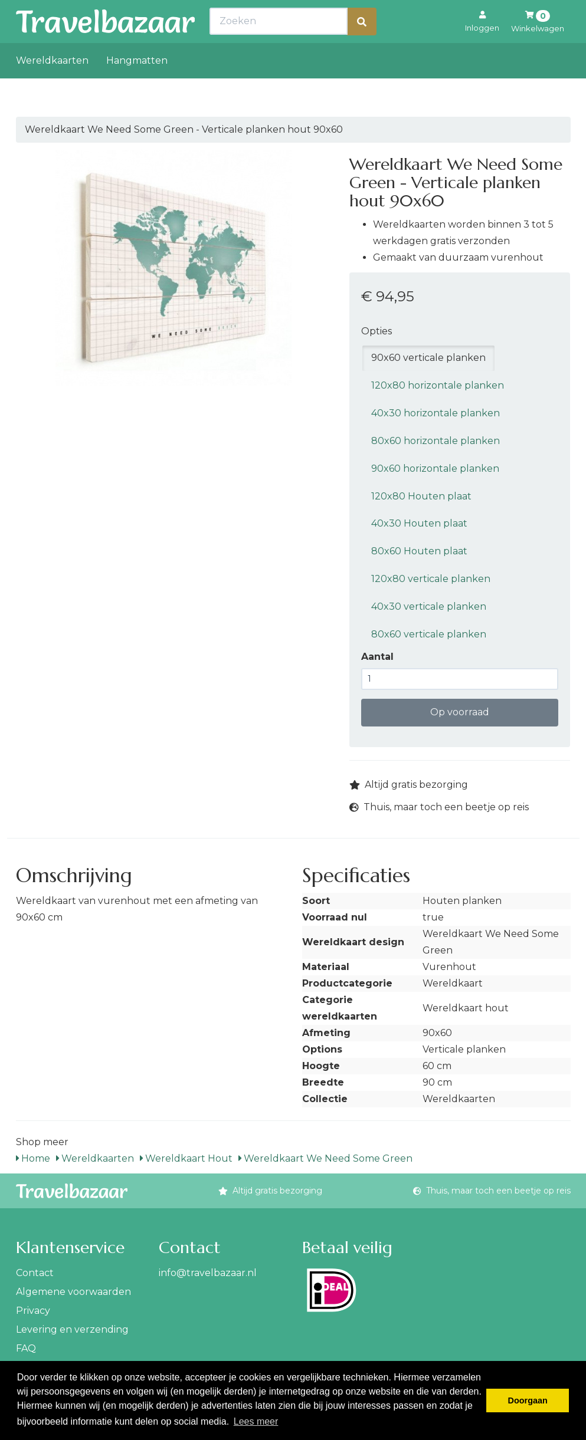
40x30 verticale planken (428, 606)
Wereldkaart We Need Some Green (325, 1158)
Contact (35, 1272)
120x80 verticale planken (430, 578)
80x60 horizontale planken (435, 440)
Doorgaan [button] (528, 1400)
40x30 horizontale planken (435, 413)
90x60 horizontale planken (435, 468)
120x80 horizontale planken (437, 385)
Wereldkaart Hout (186, 1158)
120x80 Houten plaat (421, 496)
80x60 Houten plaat (419, 551)
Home (33, 1158)
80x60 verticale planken (428, 634)
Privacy (33, 1310)
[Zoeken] (362, 47)
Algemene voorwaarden (73, 1291)
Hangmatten (137, 86)
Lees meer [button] (256, 1421)
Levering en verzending (72, 1329)
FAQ (26, 1348)
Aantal (377, 656)
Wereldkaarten (52, 86)
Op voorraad (459, 712)
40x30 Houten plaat (419, 523)
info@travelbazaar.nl (208, 1272)
